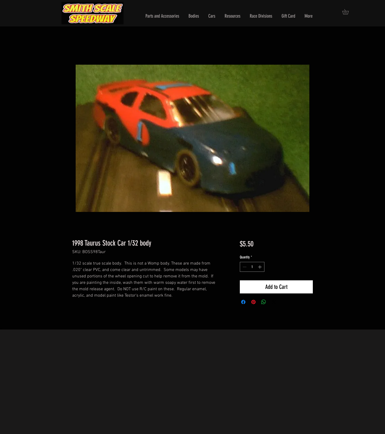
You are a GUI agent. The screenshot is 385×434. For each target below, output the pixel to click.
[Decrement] (244, 267)
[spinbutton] (252, 267)
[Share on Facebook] (243, 302)
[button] (162, 16)
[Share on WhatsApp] (263, 302)
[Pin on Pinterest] (253, 302)
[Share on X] (274, 302)
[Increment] (260, 267)
